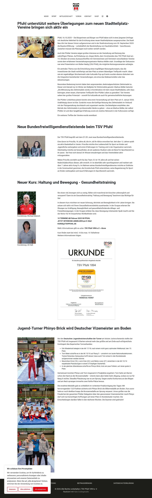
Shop (97, 16)
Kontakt (87, 16)
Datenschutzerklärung (124, 483)
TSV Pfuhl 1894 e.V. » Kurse (95, 228)
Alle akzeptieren (40, 489)
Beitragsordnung (84, 483)
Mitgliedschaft (66, 16)
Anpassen (12, 489)
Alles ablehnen (25, 489)
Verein (78, 16)
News (46, 16)
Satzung (52, 483)
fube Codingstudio (81, 492)
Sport (54, 16)
